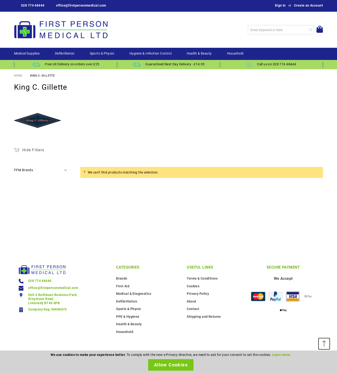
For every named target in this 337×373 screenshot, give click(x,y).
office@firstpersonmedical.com (81, 5)
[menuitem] (27, 53)
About (191, 301)
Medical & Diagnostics (133, 293)
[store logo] (61, 29)
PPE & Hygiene (127, 316)
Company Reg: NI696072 (47, 309)
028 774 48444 (32, 5)
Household (124, 332)
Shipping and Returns (204, 316)
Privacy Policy (198, 293)
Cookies (193, 286)
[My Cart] (319, 30)
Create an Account (308, 5)
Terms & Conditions (202, 278)
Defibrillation (126, 301)
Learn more (281, 355)
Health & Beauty (129, 324)
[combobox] (281, 29)
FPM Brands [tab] (23, 170)
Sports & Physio (128, 309)
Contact (193, 309)
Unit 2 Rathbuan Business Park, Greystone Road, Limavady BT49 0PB (52, 299)
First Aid (122, 286)
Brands (121, 278)
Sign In (280, 5)
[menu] (168, 54)
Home (18, 75)
